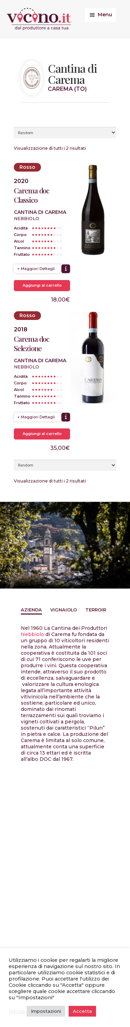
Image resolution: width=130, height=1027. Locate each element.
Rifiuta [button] (17, 1011)
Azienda (31, 609)
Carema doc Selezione (31, 343)
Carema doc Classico (31, 195)
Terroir (95, 609)
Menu (105, 14)
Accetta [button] (82, 1011)
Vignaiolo (63, 609)
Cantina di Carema (40, 212)
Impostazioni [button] (46, 1011)
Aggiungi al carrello (42, 285)
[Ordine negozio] (65, 132)
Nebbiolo (32, 634)
